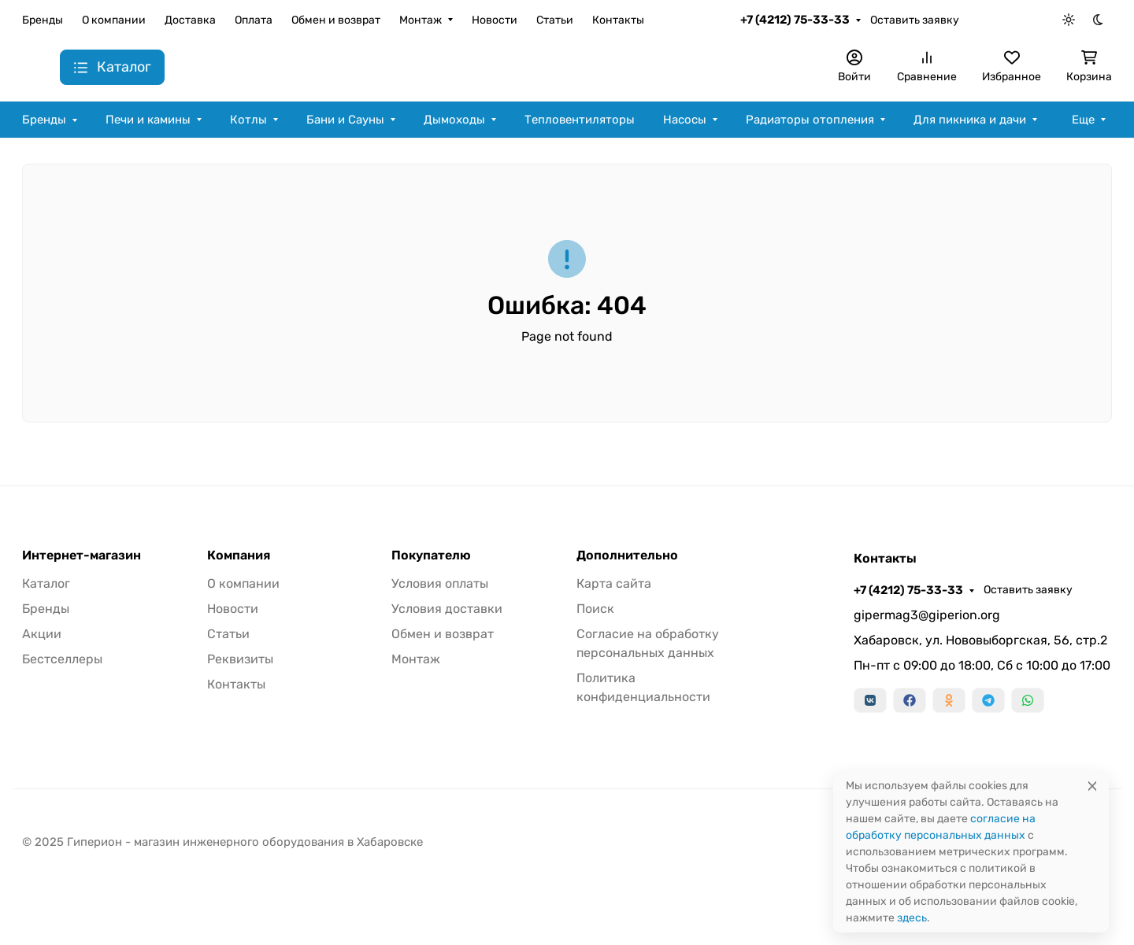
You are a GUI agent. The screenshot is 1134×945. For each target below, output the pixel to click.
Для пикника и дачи (970, 120)
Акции (41, 633)
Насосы (684, 120)
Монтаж (420, 20)
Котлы (248, 120)
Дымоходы (454, 120)
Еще (1083, 120)
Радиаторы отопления (810, 120)
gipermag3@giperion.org (927, 614)
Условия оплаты (439, 583)
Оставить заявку (914, 20)
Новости (494, 20)
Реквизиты (240, 659)
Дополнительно (627, 555)
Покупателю (431, 555)
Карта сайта (613, 583)
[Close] (1092, 785)
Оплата (253, 20)
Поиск (595, 608)
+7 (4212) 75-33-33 (795, 20)
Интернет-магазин (81, 555)
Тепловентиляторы (579, 120)
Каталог (46, 583)
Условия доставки (446, 608)
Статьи (554, 20)
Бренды (42, 20)
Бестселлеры (62, 659)
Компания (238, 555)
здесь (912, 918)
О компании (114, 20)
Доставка (190, 20)
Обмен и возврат (335, 20)
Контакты (618, 20)
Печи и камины (148, 120)
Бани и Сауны (345, 120)
